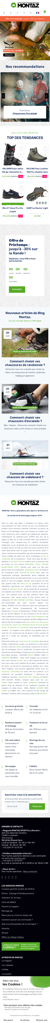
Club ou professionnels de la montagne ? (20, 924)
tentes (18, 647)
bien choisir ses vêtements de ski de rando (25, 625)
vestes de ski (25, 583)
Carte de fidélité (9, 902)
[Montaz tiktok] (2, 877)
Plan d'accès (7, 838)
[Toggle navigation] (4, 13)
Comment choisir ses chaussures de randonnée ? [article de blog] (25, 363)
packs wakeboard (38, 617)
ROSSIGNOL (29, 564)
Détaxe (5, 933)
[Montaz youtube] (12, 877)
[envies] (24, 13)
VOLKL (37, 564)
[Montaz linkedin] (16, 877)
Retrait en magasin (10, 906)
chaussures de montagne (29, 641)
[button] (11, 13)
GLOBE (4, 691)
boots (37, 570)
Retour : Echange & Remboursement (18, 893)
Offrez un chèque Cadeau (13, 937)
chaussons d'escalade (11, 672)
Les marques (7, 965)
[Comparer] (21, 154)
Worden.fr (43, 693)
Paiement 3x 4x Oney (11, 898)
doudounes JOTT (25, 677)
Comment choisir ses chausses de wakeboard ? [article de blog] (25, 475)
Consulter (17, 289)
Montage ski (7, 911)
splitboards (29, 570)
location (19, 660)
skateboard (33, 682)
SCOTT (16, 567)
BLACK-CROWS (7, 567)
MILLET (30, 655)
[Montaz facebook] (9, 877)
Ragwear (36, 677)
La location (6, 974)
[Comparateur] (31, 13)
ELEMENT (40, 688)
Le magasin (7, 961)
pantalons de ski (15, 589)
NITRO (32, 573)
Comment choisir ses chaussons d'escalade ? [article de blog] (25, 419)
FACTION (45, 564)
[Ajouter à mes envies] (21, 147)
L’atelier (5, 969)
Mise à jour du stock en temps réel (17, 915)
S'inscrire (37, 806)
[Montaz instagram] (5, 877)
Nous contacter (30, 871)
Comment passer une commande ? (17, 920)
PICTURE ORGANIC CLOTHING (22, 600)
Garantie (5, 928)
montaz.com (19, 858)
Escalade (14, 611)
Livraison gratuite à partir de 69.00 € (18, 889)
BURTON (22, 573)
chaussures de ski (17, 562)
